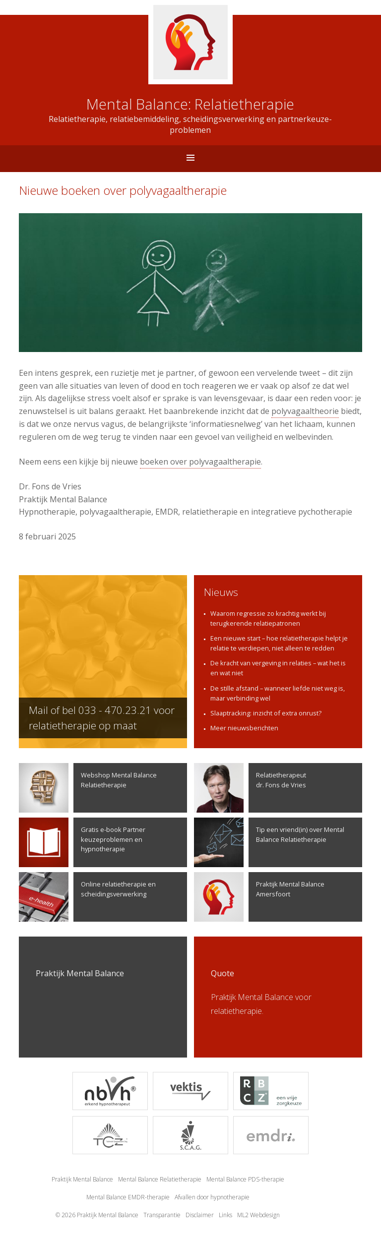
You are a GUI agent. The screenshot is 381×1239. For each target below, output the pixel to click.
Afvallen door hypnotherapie (212, 1197)
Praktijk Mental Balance (82, 1179)
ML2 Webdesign (258, 1215)
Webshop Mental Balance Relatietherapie (88, 788)
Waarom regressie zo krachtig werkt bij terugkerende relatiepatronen (268, 618)
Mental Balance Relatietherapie (159, 1179)
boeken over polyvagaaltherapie (200, 461)
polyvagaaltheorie (305, 411)
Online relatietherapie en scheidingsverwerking (87, 897)
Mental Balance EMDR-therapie (128, 1197)
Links (225, 1215)
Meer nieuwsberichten (244, 727)
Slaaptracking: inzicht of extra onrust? (265, 712)
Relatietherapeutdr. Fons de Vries (250, 788)
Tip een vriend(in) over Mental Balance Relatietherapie (269, 842)
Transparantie (162, 1215)
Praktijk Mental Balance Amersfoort (259, 897)
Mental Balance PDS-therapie (245, 1179)
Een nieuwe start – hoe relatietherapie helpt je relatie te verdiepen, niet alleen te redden (279, 643)
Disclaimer (200, 1215)
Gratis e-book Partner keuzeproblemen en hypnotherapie (82, 842)
